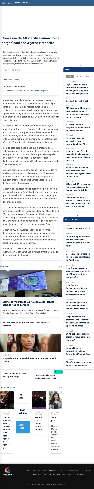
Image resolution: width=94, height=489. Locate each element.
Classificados (74, 470)
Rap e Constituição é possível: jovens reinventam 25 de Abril (76, 141)
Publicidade (62, 470)
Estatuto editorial (49, 470)
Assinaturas (81, 474)
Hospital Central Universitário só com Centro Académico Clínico (78, 351)
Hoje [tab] (70, 76)
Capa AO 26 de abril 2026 (78, 101)
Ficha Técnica (36, 474)
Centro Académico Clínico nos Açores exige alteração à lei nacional (15, 376)
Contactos (86, 470)
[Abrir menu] (3, 2)
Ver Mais (59, 266)
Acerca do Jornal (33, 470)
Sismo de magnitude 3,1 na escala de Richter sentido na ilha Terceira (28, 303)
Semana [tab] (79, 76)
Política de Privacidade (65, 474)
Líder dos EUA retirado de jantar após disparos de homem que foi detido (78, 187)
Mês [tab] (87, 76)
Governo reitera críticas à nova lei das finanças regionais (27, 91)
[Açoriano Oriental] (7, 476)
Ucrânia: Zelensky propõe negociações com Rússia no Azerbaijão (78, 257)
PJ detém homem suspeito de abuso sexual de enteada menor (78, 127)
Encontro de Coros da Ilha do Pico (39, 423)
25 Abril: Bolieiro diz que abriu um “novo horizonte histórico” (78, 337)
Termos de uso (49, 474)
